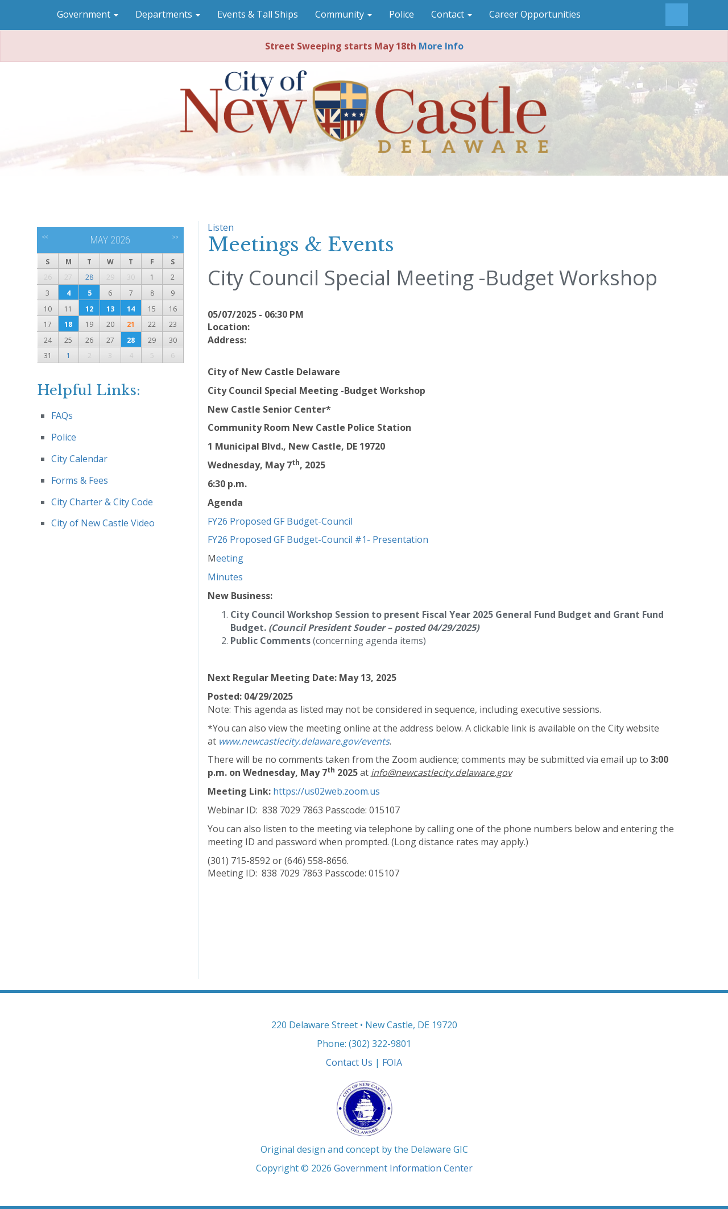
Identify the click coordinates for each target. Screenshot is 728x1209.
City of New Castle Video (103, 523)
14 (131, 309)
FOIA (392, 1062)
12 (89, 309)
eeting (229, 558)
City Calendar (79, 458)
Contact (451, 14)
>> (175, 237)
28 (89, 277)
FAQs (62, 415)
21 (131, 324)
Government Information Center (403, 1168)
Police (401, 14)
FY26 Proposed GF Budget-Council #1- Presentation (318, 539)
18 (68, 324)
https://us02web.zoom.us (326, 791)
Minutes (225, 577)
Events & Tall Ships (257, 14)
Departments (167, 14)
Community (343, 14)
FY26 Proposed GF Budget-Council (280, 521)
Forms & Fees (79, 480)
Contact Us (349, 1062)
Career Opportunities (535, 14)
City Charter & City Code (102, 502)
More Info (441, 46)
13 (110, 309)
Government (87, 14)
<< (45, 237)
